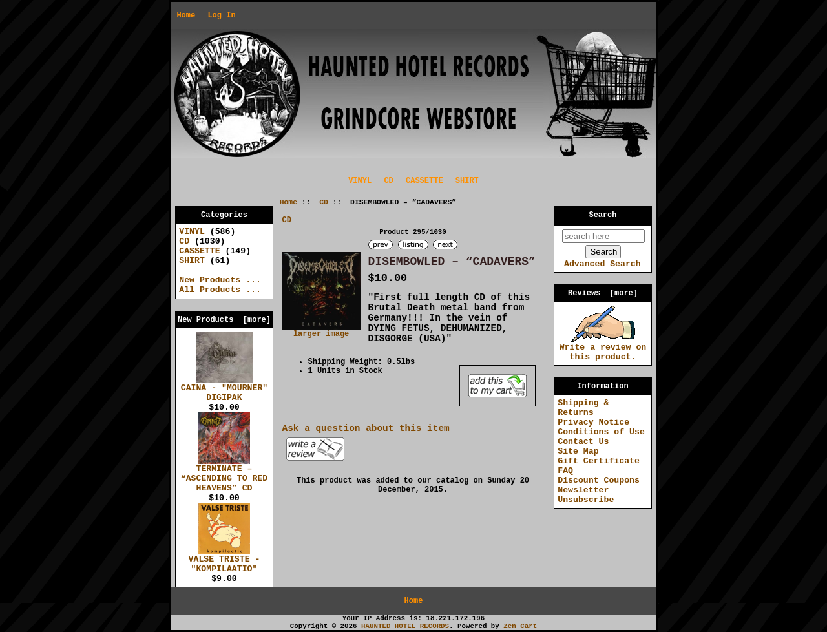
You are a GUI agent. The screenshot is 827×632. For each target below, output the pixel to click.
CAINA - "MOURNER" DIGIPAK (224, 389)
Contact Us (583, 442)
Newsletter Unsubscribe (586, 495)
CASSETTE (424, 180)
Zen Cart (520, 626)
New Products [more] (224, 319)
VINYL (360, 180)
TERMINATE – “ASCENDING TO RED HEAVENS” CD (224, 475)
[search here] (603, 236)
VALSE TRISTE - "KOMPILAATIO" (224, 560)
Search (603, 215)
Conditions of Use (601, 432)
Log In (221, 15)
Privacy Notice (593, 422)
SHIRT (467, 180)
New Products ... (220, 280)
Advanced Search (602, 264)
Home (185, 15)
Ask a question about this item (366, 428)
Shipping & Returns (583, 407)
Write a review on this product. (603, 348)
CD (323, 202)
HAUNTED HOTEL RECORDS (405, 626)
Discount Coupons (599, 480)
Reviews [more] (603, 293)
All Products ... (220, 290)
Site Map (578, 451)
